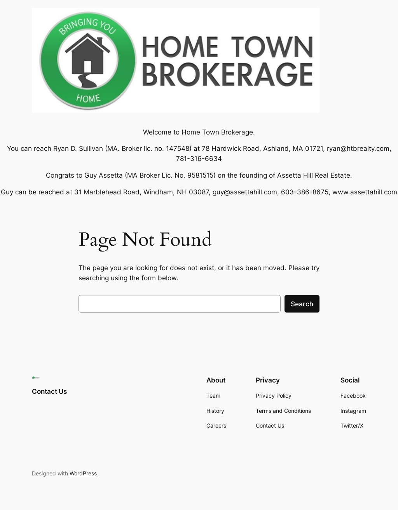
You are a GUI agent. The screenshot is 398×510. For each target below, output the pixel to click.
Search (302, 304)
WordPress (83, 473)
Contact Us (49, 391)
